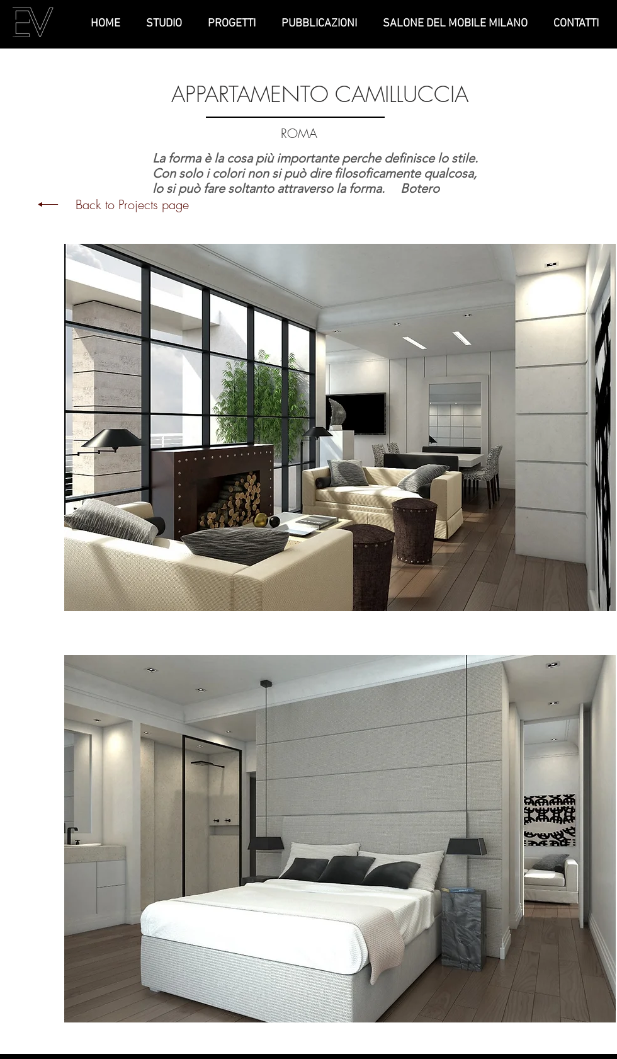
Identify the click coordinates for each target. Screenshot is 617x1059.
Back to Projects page (132, 204)
